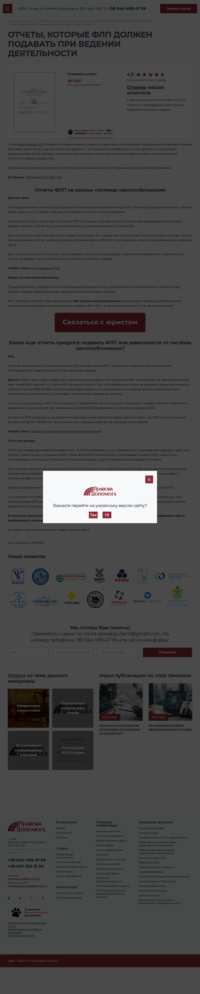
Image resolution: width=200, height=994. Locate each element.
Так (93, 515)
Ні (107, 515)
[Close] (149, 479)
